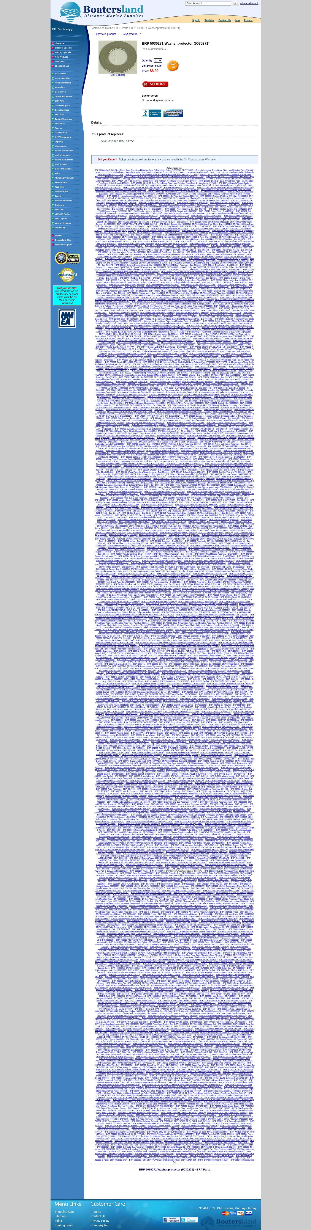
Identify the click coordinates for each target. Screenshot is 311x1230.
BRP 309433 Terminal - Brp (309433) (192, 312)
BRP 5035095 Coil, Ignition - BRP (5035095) (217, 918)
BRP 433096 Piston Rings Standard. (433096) (167, 550)
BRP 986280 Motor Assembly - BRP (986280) (154, 1153)
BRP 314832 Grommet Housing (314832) (191, 690)
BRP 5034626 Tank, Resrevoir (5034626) (113, 407)
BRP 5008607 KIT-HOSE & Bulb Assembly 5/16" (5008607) (226, 189)
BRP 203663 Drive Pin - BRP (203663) (164, 664)
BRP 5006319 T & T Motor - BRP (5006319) (193, 1026)
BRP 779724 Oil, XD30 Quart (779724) (219, 371)
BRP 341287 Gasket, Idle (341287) (128, 772)
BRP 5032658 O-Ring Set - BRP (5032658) (186, 888)
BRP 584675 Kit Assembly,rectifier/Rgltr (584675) (148, 1030)
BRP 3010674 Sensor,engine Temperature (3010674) (150, 666)
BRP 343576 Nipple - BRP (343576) (230, 772)
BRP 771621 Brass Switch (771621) (163, 1125)
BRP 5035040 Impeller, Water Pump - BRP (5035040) (134, 918)
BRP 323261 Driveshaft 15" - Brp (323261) (171, 317)
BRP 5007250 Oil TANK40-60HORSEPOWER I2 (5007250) (145, 489)
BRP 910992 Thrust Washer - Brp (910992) (169, 608)
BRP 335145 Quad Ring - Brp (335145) (215, 532)
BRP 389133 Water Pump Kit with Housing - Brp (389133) (153, 433)
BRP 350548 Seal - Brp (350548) (109, 539)
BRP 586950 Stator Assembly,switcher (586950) (117, 588)
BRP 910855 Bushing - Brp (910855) (172, 373)
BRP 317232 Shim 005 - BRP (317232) (216, 694)
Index (58, 1220)
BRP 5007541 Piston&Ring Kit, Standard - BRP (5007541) (226, 847)
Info (237, 20)
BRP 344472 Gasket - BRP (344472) (230, 774)
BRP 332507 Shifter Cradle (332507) (232, 977)
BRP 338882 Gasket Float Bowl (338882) (166, 763)
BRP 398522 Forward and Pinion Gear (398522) (208, 547)
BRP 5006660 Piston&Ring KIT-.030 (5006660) (138, 823)
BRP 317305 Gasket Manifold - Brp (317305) (148, 517)
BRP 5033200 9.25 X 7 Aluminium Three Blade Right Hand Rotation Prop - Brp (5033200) (150, 575)
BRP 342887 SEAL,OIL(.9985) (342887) (135, 243)
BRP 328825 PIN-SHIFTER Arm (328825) (169, 742)
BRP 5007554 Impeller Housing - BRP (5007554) (168, 849)
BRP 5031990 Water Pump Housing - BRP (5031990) (131, 884)
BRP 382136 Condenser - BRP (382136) (175, 782)
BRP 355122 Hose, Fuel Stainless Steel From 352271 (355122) (218, 1005)
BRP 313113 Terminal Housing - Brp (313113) (124, 511)
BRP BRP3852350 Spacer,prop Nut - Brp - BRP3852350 (186, 612)
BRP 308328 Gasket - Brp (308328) (121, 202)
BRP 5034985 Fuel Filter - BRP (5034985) (202, 916)
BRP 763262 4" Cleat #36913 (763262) (185, 1043)
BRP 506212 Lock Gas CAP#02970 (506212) (126, 938)
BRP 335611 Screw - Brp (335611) (202, 515)
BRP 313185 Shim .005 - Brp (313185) (163, 511)
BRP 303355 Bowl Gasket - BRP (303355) (206, 670)
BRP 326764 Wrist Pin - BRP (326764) (212, 731)
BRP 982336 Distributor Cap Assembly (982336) (132, 1147)
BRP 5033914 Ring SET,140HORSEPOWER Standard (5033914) (174, 578)
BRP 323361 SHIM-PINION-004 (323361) (143, 718)
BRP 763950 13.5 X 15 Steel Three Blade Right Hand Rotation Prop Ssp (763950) (171, 640)
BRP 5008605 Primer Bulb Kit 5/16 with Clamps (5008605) (173, 189)
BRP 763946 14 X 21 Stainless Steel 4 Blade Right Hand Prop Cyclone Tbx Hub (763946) (180, 647)
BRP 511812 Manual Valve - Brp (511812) (145, 293)
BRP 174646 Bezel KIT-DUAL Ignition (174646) (186, 660)
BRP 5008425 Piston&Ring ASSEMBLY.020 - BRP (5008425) (156, 858)
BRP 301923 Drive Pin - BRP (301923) (111, 668)
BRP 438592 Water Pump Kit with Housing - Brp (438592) (220, 254)
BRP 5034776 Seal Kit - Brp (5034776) (137, 580)
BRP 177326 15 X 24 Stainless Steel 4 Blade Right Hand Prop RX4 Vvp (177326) (184, 619)
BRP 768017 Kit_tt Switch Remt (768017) (230, 1121)
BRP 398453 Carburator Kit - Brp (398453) (191, 250)
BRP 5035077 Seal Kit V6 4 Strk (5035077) (177, 918)
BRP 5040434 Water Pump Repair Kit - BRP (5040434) (156, 929)
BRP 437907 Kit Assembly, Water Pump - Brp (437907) (121, 252)
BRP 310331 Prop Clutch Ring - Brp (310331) (137, 205)
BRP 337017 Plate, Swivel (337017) (221, 420)
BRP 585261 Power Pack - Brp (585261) (200, 263)
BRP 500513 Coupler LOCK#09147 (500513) (126, 817)
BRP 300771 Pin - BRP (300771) (110, 666)
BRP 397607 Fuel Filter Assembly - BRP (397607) (225, 1022)
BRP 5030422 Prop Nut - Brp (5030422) (230, 386)
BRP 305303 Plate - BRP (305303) (192, 964)
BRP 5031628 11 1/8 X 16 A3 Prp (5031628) (232, 1056)
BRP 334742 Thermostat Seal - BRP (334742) (189, 994)
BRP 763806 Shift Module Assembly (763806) (196, 1082)
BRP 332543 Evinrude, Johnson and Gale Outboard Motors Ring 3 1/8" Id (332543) (161, 287)
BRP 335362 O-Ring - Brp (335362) (201, 237)
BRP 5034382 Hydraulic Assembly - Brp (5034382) (229, 405)
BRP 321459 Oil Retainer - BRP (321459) (227, 705)
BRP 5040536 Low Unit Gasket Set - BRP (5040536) (142, 931)
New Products (61, 57)
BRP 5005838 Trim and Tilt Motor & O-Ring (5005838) (149, 821)
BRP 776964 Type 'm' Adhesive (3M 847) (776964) (219, 349)
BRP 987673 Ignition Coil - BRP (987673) (194, 1153)
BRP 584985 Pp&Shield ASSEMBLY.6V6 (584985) (131, 1033)
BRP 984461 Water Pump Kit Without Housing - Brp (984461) (142, 472)
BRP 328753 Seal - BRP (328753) (225, 739)
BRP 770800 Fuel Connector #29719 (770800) (125, 1125)
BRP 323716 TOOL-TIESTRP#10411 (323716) (137, 224)
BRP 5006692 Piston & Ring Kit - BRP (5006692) (135, 832)
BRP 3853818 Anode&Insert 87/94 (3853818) (220, 1011)
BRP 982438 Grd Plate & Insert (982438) (218, 1147)
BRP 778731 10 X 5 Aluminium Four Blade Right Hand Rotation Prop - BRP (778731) (188, 1138)
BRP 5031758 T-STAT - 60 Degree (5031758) (140, 401)
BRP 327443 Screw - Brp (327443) (204, 522)
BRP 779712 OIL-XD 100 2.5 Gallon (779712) (233, 368)
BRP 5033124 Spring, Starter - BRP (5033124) (151, 892)
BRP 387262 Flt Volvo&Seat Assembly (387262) (207, 789)
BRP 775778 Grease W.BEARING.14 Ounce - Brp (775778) (162, 347)
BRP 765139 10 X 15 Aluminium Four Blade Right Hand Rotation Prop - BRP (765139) (180, 1108)
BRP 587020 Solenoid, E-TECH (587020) (131, 1041)
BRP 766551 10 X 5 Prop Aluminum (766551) (227, 1119)
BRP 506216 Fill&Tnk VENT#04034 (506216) (135, 940)
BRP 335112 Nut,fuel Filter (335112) (196, 289)
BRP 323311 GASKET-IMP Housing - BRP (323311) (176, 716)
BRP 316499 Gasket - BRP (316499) (141, 694)
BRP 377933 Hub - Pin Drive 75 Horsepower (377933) (128, 427)
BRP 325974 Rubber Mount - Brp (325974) (208, 228)
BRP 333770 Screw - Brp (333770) (214, 287)
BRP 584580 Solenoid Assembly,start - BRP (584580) (218, 1028)
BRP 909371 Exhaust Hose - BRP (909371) (183, 1143)
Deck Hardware (62, 110)
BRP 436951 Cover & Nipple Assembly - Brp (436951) (221, 457)
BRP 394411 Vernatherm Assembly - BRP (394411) (205, 1018)
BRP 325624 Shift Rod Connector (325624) (170, 228)
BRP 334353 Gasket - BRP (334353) (113, 994)
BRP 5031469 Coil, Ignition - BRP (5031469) (231, 1054)
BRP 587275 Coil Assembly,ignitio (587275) (199, 295)
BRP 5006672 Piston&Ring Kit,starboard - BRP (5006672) (210, 826)
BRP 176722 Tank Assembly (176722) (195, 506)
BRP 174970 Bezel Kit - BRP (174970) (144, 662)
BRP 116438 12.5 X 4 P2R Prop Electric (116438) (188, 651)
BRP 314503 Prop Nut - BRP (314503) (157, 688)
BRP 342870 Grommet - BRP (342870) (162, 772)
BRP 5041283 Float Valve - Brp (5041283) (202, 582)
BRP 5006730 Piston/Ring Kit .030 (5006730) (151, 836)
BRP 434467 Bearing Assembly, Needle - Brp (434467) (174, 453)
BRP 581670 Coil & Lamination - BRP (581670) (162, 983)
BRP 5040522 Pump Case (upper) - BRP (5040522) (204, 929)
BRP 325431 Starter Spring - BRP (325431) (221, 726)
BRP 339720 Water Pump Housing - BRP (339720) (198, 765)
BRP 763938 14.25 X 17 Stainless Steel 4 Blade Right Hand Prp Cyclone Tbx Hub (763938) (198, 461)
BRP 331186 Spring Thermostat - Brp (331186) (232, 230)
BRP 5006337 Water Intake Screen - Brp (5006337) (118, 560)
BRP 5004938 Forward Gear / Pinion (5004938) (227, 813)
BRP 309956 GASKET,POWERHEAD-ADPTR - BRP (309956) (133, 672)
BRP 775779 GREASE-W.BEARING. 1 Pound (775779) (214, 347)
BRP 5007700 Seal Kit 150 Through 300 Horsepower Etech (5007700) (196, 851)
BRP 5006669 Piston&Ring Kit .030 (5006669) (162, 560)
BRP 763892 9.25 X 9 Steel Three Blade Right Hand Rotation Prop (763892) (215, 588)
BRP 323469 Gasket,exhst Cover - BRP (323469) (218, 718)
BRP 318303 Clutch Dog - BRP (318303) (227, 968)
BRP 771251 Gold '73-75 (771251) (176, 338)
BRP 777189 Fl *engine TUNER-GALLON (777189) (128, 358)
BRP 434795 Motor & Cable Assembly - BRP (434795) (152, 800)
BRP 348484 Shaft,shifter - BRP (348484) (221, 998)
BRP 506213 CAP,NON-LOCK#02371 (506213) (168, 938)
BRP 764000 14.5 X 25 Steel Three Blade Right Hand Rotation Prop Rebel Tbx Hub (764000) (139, 632)
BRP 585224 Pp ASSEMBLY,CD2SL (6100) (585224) (157, 1035)
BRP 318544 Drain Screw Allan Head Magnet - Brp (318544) (213, 220)
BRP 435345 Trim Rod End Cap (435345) (196, 800)
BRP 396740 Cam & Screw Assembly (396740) (181, 444)
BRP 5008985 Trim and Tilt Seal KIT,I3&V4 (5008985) (223, 196)
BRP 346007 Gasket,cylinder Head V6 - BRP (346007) (156, 778)
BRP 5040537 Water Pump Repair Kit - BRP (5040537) (191, 931)
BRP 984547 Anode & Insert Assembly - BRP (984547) (181, 1151)
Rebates (59, 235)
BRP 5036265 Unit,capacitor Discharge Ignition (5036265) (147, 925)
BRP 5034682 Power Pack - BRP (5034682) (234, 914)
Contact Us (224, 20)
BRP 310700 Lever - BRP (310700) (176, 675)
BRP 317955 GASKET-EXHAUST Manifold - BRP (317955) (182, 968)
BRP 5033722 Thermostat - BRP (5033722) (188, 905)
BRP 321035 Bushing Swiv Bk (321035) (216, 315)
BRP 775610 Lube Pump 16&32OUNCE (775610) (137, 343)
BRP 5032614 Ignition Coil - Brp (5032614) (136, 573)
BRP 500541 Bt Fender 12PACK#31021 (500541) (178, 819)
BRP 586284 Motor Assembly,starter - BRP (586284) (182, 1037)
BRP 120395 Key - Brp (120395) (218, 409)
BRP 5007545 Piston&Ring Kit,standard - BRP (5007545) (119, 849)
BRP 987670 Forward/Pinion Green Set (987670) (175, 377)
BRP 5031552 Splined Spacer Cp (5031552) (115, 1056)
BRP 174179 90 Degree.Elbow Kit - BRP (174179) (135, 657)
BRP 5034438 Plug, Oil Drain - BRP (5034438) (116, 914)
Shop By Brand (62, 66)
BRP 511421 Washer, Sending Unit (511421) (125, 584)
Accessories (61, 74)
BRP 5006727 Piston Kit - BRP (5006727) (217, 834)
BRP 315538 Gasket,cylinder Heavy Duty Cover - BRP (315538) (152, 692)
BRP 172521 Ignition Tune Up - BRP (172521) (170, 946)
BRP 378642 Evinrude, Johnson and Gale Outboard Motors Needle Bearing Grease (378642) (194, 427)
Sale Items (60, 61)
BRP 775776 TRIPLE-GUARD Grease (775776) (231, 345)
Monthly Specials (63, 52)
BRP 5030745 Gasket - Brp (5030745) (133, 392)
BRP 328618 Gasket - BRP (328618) (183, 737)
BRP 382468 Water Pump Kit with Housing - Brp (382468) (131, 431)
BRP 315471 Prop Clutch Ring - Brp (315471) (182, 218)
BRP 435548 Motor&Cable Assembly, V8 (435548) (128, 802)
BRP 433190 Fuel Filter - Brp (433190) (162, 450)
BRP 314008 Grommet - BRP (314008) (153, 685)
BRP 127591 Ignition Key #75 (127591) (207, 944)
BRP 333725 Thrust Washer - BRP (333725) (154, 989)
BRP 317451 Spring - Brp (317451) (185, 517)
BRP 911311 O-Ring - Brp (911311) (205, 608)
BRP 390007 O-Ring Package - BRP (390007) (174, 791)
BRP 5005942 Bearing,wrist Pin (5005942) (143, 558)
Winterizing (60, 228)
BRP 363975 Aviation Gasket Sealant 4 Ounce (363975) (192, 425)
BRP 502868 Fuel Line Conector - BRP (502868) (157, 867)
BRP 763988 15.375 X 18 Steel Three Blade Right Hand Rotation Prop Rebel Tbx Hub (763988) (175, 1094)
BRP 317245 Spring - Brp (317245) (112, 517)
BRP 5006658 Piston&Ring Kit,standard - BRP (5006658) (199, 821)
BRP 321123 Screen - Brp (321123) (156, 280)
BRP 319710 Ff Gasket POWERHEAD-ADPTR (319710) (153, 698)
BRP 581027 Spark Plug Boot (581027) (217, 293)
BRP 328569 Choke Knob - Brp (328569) (228, 280)
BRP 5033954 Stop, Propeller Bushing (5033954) (231, 908)
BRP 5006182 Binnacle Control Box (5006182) (183, 558)
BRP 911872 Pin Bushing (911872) (226, 375)
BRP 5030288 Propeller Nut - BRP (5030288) (175, 873)
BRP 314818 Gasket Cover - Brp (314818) (215, 513)
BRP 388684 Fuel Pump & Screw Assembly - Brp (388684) (221, 431)
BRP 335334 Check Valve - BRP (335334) (180, 996)
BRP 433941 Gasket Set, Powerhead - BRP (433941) (150, 798)
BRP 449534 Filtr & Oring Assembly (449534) (137, 556)
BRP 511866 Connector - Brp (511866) (163, 584)
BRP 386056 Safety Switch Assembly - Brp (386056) (139, 213)
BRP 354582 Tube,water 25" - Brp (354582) (204, 541)
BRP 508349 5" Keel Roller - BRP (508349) (142, 942)
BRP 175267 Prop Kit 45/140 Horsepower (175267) (152, 949)
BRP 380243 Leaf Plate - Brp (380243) (167, 543)
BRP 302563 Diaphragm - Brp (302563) (229, 185)
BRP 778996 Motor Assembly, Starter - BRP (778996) (134, 1078)
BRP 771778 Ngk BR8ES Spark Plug (163, 1160)
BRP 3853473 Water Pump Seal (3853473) (146, 384)
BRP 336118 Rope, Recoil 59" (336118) (141, 757)
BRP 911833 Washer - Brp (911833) (193, 375)
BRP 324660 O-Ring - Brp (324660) (162, 226)
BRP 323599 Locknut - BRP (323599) (141, 720)
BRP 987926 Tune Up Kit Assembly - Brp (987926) (141, 379)
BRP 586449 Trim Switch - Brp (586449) (220, 265)
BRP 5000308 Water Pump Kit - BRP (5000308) (210, 811)
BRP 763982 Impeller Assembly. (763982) (222, 1091)
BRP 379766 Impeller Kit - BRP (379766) (185, 780)
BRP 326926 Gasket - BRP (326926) (161, 733)
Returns (95, 1211)
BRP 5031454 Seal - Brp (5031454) (195, 569)
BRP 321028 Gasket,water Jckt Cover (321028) (220, 703)
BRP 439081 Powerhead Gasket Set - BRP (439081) (175, 808)
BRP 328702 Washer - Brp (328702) (120, 524)
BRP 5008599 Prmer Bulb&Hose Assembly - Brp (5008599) (120, 189)
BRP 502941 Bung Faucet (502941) (175, 556)
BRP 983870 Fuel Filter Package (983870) (216, 1149)
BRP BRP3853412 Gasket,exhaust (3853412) (146, 1158)
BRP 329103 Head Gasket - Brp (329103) (156, 524)
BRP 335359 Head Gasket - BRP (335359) (218, 996)
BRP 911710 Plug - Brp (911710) (237, 608)
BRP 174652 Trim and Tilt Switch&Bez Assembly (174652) (200, 504)
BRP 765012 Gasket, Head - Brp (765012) (185, 463)
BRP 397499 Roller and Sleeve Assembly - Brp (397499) (227, 444)
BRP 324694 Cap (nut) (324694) (227, 226)
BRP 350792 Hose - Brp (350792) (159, 246)
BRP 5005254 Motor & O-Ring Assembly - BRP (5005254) (208, 817)
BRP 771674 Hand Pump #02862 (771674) (199, 1125)
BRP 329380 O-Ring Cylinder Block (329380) (180, 282)
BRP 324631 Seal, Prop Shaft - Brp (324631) (211, 224)
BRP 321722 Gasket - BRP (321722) (164, 709)
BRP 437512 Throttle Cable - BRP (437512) (229, 804)
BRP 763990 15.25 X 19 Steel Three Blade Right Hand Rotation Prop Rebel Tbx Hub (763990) (207, 627)
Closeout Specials (63, 48)
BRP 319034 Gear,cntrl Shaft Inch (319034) (173, 276)
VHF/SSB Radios (63, 214)
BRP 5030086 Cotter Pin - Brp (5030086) (116, 567)
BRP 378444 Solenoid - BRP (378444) (151, 1009)
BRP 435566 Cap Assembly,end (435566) (149, 455)
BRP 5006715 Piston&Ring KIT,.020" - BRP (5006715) (145, 1054)
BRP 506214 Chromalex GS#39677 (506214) (210, 938)
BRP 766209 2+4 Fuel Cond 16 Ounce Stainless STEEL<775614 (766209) (219, 332)
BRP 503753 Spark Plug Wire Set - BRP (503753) (156, 1065)
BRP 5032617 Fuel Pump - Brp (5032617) (185, 403)
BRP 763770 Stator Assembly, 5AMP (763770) (127, 1074)
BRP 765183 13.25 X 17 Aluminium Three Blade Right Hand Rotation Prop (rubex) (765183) (171, 302)
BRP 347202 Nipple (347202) (163, 636)
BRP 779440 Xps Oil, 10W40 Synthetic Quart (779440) (138, 1140)
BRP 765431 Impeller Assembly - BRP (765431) (138, 1112)
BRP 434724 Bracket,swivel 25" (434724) (131, 552)
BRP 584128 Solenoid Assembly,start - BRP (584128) (225, 987)
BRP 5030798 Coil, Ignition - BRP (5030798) (233, 875)
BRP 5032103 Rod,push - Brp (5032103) (222, 571)
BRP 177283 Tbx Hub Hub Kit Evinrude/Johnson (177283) (188, 179)
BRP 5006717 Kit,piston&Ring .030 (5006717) (190, 1054)
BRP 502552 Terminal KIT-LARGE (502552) (184, 864)
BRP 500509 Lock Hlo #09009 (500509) (148, 815)
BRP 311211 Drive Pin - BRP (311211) (157, 677)
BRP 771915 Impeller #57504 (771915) (187, 1127)
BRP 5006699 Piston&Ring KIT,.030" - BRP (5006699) (174, 1048)
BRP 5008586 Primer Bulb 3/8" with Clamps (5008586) (187, 498)
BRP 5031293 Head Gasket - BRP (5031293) (128, 882)
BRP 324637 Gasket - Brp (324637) (129, 226)
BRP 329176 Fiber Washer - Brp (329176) (234, 524)
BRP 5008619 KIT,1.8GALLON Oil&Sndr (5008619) (153, 563)
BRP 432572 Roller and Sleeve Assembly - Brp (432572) (132, 448)
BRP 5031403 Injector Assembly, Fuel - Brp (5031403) (154, 569)
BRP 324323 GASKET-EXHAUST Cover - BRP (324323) (149, 724)
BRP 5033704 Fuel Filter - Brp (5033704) (147, 405)
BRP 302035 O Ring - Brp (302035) (184, 509)
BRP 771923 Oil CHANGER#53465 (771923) (225, 1127)
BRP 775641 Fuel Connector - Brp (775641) (189, 345)
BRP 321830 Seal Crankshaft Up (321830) (181, 711)
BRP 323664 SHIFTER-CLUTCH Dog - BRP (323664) (229, 720)
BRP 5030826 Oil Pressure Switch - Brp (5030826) (174, 392)
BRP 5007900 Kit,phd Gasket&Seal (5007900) (189, 854)
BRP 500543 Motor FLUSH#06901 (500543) (221, 819)
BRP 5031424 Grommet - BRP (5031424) (202, 882)
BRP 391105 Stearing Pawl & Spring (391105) (165, 435)
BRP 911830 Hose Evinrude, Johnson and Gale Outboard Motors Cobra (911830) (140, 375)
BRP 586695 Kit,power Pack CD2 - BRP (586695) (147, 1039)
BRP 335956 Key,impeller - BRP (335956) (142, 998)
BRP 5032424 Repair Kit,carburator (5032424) (145, 403)
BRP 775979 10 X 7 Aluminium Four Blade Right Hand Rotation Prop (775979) (170, 599)
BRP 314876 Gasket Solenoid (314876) (228, 690)
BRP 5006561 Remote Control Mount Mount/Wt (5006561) (207, 487)
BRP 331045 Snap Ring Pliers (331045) (209, 526)
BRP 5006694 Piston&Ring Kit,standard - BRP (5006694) (188, 1046)
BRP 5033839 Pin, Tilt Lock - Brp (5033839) (125, 578)
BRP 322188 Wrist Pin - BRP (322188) (121, 713)
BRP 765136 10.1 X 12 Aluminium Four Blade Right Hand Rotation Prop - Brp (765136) (209, 593)
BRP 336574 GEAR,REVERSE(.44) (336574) (139, 759)
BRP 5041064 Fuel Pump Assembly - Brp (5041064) (159, 582)
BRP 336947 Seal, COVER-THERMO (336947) (183, 420)
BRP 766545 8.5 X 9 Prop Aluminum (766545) (126, 1117)
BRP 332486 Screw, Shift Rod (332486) (198, 284)
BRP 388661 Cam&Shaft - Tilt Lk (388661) (176, 431)
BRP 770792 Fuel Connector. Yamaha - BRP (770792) (195, 1123)
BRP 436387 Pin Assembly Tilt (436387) (179, 457)
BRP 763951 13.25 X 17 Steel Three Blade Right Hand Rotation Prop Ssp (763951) (212, 614)
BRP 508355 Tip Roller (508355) (177, 942)
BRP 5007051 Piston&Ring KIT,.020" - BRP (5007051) (145, 845)
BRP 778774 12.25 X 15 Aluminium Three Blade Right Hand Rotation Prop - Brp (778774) (171, 364)
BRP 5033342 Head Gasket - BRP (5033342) (148, 901)
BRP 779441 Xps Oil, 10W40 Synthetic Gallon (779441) (212, 603)
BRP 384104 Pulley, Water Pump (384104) (124, 787)
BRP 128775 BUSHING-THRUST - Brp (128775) (200, 502)
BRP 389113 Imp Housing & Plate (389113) (209, 545)
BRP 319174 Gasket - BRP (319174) (168, 972)
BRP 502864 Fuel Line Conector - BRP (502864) (226, 864)
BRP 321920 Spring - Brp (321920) (135, 317)
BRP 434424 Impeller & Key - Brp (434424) (129, 453)
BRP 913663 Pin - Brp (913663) (185, 470)
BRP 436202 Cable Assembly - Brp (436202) (140, 457)
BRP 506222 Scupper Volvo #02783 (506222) (219, 940)
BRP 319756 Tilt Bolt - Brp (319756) (135, 278)
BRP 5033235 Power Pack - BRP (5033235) (146, 897)
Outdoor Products (63, 169)
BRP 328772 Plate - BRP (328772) (134, 742)
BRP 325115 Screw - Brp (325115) (224, 519)
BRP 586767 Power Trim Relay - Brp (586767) (227, 267)
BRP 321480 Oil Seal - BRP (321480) (143, 707)
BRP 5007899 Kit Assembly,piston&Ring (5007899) (145, 854)
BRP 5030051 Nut (137, 1160)
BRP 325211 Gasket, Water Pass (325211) (142, 726)
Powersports (61, 182)
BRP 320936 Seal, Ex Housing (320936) (222, 701)
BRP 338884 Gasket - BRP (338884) (202, 763)
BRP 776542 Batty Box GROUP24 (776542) (166, 1132)
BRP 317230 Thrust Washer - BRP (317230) (178, 694)
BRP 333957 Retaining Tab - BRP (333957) (124, 992)
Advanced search (249, 3)
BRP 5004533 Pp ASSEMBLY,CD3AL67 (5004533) (129, 478)
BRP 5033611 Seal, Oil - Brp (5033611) (208, 575)
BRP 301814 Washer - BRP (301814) (191, 666)
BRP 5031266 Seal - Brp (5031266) (131, 394)
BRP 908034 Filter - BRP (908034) (148, 1143)
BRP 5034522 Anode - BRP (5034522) (154, 914)
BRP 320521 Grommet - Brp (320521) (201, 278)
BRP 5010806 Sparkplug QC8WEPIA (194, 636)
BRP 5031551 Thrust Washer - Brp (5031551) (170, 399)
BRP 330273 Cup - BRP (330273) (153, 744)
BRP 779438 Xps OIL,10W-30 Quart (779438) (124, 603)
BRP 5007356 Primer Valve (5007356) (125, 491)
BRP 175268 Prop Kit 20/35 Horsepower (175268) (198, 949)
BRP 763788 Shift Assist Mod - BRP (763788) (210, 1074)
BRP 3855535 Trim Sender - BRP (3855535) (153, 1013)
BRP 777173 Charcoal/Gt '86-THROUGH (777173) (196, 351)
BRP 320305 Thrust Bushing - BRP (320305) (141, 701)
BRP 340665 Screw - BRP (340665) (236, 767)
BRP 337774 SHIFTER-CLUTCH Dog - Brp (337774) (225, 534)
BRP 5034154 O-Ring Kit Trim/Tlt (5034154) (187, 405)
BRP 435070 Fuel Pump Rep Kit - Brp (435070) (220, 453)
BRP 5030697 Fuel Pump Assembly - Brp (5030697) (170, 390)
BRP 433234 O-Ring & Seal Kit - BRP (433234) (125, 795)
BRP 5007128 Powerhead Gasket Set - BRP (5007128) (194, 845)
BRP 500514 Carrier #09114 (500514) (164, 817)
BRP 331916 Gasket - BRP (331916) (148, 752)
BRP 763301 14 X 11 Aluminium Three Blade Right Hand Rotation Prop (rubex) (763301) (179, 297)
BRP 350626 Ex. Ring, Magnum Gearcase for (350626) (119, 246)
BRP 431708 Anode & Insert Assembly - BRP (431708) (187, 793)
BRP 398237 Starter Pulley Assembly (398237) (141, 793)
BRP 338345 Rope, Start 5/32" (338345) (215, 761)
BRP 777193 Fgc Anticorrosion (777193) (158, 601)
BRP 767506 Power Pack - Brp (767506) (161, 597)
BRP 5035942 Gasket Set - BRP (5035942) (136, 923)
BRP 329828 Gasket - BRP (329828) (198, 974)
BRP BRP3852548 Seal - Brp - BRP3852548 (231, 612)
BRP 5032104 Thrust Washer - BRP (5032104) (217, 884)
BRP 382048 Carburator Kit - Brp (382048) (209, 429)
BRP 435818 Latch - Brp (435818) (226, 455)
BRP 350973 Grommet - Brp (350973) (192, 246)
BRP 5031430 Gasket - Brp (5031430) (164, 396)
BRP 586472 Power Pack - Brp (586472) (147, 267)
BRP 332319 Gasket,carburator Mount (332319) (186, 233)
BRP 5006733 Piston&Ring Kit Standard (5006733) (129, 839)
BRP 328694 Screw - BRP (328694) (125, 739)
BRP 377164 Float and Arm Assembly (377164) (128, 543)
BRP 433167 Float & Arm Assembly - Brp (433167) (211, 550)
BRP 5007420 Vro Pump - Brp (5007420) (205, 491)
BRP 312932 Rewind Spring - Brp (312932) (161, 207)
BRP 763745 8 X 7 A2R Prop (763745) (208, 323)
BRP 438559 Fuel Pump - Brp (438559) (124, 254)
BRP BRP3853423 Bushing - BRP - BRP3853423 (189, 1158)
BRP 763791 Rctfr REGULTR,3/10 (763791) (143, 1080)
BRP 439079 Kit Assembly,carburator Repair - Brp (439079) (174, 291)
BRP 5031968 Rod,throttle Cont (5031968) (184, 571)
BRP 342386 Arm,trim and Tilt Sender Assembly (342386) (148, 537)
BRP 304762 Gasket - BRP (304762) (183, 961)
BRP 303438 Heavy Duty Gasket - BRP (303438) (161, 959)
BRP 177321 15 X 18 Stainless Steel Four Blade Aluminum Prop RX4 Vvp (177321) (195, 955)
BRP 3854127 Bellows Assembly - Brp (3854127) (187, 474)
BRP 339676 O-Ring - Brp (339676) (230, 239)
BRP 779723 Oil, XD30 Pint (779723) (185, 371)
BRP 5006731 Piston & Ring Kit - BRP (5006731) (194, 836)
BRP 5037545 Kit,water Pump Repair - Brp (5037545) (129, 409)
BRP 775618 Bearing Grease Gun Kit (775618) (125, 1132)
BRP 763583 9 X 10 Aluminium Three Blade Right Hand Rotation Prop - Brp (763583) (193, 274)
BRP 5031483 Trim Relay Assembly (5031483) (128, 399)
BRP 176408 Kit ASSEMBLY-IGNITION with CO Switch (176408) (178, 418)
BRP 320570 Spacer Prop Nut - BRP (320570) (183, 701)
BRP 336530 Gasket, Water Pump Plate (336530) (215, 757)
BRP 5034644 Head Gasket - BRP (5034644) (193, 914)
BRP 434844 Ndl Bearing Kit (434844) (167, 552)
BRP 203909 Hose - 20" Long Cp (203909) (201, 664)
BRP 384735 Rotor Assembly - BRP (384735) (115, 789)
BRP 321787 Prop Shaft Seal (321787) (234, 709)
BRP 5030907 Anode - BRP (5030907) (200, 877)
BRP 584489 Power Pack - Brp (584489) (186, 261)
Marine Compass (63, 155)
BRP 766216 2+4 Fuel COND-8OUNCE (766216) (120, 334)
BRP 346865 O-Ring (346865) (135, 636)
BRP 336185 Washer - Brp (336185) (224, 418)
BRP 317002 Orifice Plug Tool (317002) (236, 515)
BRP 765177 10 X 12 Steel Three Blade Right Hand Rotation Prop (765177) (166, 327)
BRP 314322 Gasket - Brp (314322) (137, 513)
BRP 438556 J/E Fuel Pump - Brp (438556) (205, 252)
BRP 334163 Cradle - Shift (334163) (205, 992)
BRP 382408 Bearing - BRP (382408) (204, 785)
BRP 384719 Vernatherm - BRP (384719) (233, 787)
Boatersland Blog (63, 240)
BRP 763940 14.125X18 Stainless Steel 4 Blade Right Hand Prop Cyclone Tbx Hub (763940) (213, 591)
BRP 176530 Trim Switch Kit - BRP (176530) (201, 953)
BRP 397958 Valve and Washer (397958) (153, 446)
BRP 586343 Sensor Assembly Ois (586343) (226, 1037)
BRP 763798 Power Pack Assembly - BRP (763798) (224, 1080)
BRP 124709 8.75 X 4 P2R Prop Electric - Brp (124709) (131, 412)
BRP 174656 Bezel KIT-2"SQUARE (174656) (228, 660)
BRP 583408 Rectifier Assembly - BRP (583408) (127, 985)
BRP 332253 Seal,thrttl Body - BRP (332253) (141, 754)
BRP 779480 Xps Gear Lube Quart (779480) (190, 638)
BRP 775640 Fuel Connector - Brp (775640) (149, 345)
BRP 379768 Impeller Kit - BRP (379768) (222, 780)
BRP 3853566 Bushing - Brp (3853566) (184, 384)
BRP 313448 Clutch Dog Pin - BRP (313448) (186, 683)
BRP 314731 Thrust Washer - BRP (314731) (227, 688)
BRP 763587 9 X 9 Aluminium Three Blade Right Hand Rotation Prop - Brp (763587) (165, 321)
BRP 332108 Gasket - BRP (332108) (216, 752)
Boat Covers (61, 92)
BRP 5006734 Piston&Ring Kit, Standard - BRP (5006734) (178, 839)
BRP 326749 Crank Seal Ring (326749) (169, 522)
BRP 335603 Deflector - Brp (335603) (123, 239)
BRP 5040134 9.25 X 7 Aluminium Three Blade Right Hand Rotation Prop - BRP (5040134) (135, 1069)
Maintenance (61, 146)
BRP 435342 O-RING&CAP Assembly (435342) (206, 552)
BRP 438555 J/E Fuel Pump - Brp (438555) (165, 252)
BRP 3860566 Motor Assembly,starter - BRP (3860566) (161, 789)
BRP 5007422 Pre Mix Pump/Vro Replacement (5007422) (209, 560)
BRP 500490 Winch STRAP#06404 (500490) (185, 813)
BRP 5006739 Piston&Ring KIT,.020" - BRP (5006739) (215, 841)
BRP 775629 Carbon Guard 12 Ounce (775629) (217, 343)
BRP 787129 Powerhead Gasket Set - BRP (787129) (225, 1140)
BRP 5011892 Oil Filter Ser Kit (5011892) (230, 636)
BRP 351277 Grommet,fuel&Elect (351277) (197, 1002)
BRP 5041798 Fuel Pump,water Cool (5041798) (195, 936)
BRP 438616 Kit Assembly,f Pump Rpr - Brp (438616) (156, 256)
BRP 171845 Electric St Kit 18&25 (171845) (129, 946)
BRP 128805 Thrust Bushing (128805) (228, 634)
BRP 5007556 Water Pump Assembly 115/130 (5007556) (164, 494)
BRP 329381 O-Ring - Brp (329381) (217, 282)
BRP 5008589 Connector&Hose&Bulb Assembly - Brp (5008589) (225, 187)
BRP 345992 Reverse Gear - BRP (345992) (189, 776)
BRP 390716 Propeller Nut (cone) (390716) (124, 435)
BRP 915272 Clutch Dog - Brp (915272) (218, 470)
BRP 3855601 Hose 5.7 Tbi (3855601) (123, 545)
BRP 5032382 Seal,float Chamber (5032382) (219, 401)
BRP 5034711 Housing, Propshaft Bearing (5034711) (195, 407)
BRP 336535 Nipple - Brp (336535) (146, 420)
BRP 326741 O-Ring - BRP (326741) (177, 731)
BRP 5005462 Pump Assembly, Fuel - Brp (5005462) (130, 483)
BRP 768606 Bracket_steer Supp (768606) (151, 1123)
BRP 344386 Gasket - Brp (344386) (235, 243)
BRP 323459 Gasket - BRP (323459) (179, 718)
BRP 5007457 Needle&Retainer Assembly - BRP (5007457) (172, 847)
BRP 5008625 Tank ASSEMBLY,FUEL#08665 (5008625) (202, 563)
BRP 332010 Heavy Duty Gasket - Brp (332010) (131, 528)
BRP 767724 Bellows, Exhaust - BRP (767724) (152, 1121)
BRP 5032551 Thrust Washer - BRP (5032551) (145, 888)
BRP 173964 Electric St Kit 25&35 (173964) (127, 655)
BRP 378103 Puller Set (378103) (231, 1007)
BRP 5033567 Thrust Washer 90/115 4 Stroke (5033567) (214, 903)
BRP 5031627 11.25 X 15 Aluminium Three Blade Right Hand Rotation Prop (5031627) (173, 1056)
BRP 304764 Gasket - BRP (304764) (217, 961)
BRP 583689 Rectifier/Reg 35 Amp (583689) (169, 985)
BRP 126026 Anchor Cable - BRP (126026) (124, 944)
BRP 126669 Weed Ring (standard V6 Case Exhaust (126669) (184, 412)
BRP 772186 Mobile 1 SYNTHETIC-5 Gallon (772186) (156, 1130)
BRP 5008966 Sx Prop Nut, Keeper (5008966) (178, 196)
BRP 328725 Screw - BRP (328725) (158, 739)
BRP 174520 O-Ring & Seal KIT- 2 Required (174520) (140, 660)
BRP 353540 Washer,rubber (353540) (213, 248)
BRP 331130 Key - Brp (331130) (196, 230)
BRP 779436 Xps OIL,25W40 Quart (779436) (197, 601)
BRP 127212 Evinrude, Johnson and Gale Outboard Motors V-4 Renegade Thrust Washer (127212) (175, 501)
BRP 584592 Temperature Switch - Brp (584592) (227, 261)
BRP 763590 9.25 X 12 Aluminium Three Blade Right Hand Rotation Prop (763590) (154, 323)
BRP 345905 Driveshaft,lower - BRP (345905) (149, 776)
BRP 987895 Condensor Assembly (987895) (168, 1156)
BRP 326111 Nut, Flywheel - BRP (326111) (143, 729)
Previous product (104, 34)
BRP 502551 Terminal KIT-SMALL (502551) (144, 864)
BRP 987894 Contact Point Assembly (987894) (127, 1156)
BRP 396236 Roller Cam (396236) (215, 440)
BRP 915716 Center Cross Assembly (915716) (169, 1145)
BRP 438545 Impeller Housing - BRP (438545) (158, 806)
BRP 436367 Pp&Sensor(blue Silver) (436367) (131, 554)
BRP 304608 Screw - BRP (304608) (149, 961)
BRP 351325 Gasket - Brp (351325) (132, 248)
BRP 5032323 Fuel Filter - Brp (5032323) (179, 401)
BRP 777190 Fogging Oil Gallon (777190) (171, 358)
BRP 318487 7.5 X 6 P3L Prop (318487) (177, 970)
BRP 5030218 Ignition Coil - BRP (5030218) (219, 869)
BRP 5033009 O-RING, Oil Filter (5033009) (141, 890)
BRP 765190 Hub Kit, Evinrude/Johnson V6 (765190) (183, 595)
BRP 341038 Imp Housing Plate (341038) (145, 770)
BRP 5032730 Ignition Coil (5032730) (223, 888)
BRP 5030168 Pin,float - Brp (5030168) (192, 567)
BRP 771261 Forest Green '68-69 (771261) (115, 599)
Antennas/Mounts (63, 83)
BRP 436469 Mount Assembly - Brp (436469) (173, 554)
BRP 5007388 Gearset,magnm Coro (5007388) (164, 491)
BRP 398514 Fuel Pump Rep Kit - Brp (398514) (231, 250)
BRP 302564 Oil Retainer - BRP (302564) (223, 668)
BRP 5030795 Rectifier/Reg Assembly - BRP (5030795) (187, 875)
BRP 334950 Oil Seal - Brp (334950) (142, 532)
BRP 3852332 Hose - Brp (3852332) (201, 543)
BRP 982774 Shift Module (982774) (131, 1149)
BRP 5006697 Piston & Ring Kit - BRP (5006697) (128, 1048)
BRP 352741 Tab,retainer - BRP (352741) (138, 1005)
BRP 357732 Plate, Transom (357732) (158, 1007)
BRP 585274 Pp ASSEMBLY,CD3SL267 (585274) (203, 1035)
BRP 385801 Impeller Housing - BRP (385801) (194, 1013)
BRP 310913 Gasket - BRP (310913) (209, 675)
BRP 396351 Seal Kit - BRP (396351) (221, 1020)
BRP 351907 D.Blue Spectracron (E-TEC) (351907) (172, 248)
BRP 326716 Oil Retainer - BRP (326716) (142, 731)
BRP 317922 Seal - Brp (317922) (134, 220)
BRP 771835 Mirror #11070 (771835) (113, 1127)
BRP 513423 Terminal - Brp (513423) (182, 293)
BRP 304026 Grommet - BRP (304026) (235, 959)
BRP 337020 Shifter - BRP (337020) (176, 759)
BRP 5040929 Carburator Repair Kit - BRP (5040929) (177, 933)
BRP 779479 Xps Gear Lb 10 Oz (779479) (151, 638)
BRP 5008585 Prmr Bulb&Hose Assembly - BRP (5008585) (182, 860)
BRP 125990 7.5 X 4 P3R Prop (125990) (190, 172)
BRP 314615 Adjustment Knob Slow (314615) (175, 513)
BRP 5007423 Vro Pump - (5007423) (122, 494)
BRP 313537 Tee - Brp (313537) (238, 215)
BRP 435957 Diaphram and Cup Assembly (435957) (174, 802)
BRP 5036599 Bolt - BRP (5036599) (163, 1061)
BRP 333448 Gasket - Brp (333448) (193, 530)
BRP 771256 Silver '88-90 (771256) (236, 597)
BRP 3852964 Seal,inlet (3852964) (165, 381)
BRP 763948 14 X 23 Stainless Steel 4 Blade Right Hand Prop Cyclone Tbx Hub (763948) (183, 1087)
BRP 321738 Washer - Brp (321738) (230, 207)
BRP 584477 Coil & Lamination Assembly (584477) (145, 261)
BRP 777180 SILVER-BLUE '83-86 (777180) (125, 1134)
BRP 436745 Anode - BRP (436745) (147, 804)
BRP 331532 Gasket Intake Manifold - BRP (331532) (160, 750)
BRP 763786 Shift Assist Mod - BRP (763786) (168, 1074)
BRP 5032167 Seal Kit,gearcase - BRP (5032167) (182, 886)
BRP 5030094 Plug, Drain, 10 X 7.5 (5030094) (191, 386)
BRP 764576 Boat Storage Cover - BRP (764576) (231, 1106)
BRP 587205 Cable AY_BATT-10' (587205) (227, 1041)
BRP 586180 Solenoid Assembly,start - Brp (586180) (138, 265)
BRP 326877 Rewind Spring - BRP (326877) (124, 733)
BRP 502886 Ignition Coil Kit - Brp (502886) (144, 209)
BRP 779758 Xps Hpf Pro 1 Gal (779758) (229, 638)
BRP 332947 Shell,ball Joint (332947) (127, 530)
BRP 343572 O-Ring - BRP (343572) (197, 772)
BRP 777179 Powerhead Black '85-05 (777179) (226, 599)
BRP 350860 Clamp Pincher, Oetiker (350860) (177, 1000)
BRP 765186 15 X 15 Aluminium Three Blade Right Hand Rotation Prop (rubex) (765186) (173, 304)
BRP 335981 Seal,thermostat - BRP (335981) (181, 998)
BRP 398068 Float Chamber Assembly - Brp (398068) (196, 446)
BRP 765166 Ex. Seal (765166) (118, 327)
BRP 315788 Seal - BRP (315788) (197, 692)
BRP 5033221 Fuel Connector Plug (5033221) (214, 895)
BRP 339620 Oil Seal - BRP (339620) (158, 765)
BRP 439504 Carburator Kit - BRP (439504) (168, 811)
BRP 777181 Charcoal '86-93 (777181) (134, 356)
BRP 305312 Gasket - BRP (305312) (225, 964)
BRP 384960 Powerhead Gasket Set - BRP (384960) (192, 1009)
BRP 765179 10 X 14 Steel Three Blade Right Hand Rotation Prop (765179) (145, 330)
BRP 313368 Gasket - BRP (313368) (207, 681)
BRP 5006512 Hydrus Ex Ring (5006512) (162, 487)
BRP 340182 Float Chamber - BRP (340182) (124, 767)
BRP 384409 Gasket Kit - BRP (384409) (196, 787)
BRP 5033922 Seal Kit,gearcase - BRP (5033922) (186, 908)
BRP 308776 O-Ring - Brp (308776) (192, 202)
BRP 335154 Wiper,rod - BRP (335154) (143, 996)
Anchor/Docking (62, 78)
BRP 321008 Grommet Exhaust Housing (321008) (141, 703)
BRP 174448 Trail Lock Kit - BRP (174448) (217, 657)
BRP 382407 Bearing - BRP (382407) (169, 785)
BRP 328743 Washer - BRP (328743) (192, 739)
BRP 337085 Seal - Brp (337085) (153, 534)
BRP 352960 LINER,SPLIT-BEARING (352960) (220, 539)
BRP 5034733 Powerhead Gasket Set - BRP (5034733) (119, 916)
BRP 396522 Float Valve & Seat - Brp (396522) (177, 442)
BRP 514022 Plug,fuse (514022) (177, 586)
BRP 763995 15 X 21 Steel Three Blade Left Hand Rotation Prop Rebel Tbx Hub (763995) (152, 1099)
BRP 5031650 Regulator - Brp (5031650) (146, 571)
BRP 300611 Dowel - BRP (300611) (237, 664)
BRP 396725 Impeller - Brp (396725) (143, 444)
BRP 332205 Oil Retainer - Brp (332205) (145, 233)
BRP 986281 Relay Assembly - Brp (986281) (144, 474)
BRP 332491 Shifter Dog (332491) (232, 284)
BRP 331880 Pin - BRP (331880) (237, 750)
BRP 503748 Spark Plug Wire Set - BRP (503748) (133, 1063)
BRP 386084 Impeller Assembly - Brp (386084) (184, 213)
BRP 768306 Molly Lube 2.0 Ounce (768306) (182, 336)
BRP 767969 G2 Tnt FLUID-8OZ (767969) (192, 1121)
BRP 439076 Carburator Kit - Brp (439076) (232, 289)
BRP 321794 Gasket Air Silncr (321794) (143, 711)
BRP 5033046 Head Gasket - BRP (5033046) (181, 890)
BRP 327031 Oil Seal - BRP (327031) (195, 733)
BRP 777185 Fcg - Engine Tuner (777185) (201, 356)
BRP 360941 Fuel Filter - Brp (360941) (148, 425)
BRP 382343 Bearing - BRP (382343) (135, 785)
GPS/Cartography (63, 137)
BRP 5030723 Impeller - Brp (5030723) (212, 390)
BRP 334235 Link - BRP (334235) (237, 992)
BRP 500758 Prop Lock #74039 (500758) (209, 849)
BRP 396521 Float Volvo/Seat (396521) (138, 442)
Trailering (59, 205)
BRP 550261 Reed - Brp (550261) (207, 586)
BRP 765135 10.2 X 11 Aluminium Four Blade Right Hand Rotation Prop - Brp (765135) (159, 468)
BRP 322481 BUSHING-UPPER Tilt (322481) (212, 713)
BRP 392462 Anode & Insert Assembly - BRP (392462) (222, 1015)
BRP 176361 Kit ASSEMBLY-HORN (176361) (215, 951)
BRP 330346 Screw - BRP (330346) (223, 744)
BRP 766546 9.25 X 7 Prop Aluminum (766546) (168, 1117)
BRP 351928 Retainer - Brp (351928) (182, 539)
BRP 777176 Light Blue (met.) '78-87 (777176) (167, 353)
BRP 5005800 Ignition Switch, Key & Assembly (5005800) (180, 483)
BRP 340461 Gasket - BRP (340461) (162, 767)
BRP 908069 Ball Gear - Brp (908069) (132, 608)
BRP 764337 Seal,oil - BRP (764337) (192, 1106)
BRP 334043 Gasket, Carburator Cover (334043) (166, 992)
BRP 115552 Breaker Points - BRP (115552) (229, 649)
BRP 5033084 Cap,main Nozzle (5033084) (221, 890)
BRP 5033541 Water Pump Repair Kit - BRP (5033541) (164, 903)
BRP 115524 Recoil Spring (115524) (192, 649)
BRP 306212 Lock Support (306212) (183, 310)
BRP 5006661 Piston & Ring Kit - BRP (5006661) (182, 823)
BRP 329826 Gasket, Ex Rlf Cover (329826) (161, 974)
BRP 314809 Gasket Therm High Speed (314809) (150, 690)
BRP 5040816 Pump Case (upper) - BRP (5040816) (129, 933)
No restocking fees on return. (158, 100)
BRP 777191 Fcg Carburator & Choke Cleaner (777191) (215, 358)
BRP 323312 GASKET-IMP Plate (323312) (219, 716)
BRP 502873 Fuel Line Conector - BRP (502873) (133, 869)
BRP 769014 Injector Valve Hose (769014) (222, 336)
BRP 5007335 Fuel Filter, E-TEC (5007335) (126, 847)
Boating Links (64, 1225)
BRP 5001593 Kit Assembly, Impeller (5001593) (145, 476)
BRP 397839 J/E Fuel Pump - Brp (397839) (115, 446)
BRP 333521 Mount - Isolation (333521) (228, 530)
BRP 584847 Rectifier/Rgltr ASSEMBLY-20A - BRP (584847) (197, 1030)
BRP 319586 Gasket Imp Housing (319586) (166, 696)
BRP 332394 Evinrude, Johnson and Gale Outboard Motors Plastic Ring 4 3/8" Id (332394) (170, 235)
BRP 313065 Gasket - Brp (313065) (197, 207)
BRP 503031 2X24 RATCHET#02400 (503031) (217, 873)
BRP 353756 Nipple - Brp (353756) (133, 541)
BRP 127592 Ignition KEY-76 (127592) (229, 412)
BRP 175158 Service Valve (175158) (181, 211)
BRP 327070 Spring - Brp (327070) (119, 230)
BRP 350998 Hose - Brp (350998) (225, 246)
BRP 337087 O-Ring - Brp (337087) (184, 534)
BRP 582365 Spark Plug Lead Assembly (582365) (165, 258)
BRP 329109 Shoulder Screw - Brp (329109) (195, 524)
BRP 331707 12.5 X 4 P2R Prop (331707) (203, 750)
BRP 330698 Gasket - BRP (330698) (206, 746)
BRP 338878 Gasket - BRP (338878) (131, 763)
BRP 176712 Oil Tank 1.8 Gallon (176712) (159, 506)
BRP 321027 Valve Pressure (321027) (181, 703)
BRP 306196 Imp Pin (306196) (153, 310)
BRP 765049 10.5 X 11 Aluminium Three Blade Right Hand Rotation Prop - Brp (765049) (162, 465)
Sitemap (60, 1216)
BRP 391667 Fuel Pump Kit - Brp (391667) (205, 435)
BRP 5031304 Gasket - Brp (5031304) (165, 394)
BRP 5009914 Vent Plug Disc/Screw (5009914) (193, 198)
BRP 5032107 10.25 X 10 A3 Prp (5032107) (140, 886)
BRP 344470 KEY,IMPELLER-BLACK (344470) (192, 774)
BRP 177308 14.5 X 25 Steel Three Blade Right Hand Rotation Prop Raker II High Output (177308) (137, 170)
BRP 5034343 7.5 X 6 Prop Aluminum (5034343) (197, 912)
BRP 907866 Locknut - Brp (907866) (220, 606)
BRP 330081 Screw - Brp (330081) (175, 526)
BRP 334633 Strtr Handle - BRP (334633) (149, 994)
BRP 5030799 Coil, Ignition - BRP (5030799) (118, 877)
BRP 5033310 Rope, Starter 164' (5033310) (186, 897)
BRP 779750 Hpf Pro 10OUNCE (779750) (182, 1140)
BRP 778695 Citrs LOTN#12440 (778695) (123, 362)
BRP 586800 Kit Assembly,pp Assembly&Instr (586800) (154, 295)
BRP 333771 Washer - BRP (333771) (192, 989)
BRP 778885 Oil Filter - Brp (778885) (211, 366)
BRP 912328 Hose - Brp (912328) (213, 468)
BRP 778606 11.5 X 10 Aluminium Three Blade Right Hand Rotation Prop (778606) (217, 170)
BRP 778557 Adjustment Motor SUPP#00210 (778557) (170, 1134)
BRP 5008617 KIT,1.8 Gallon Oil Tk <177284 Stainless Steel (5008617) (195, 192)
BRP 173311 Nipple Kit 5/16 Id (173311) (214, 653)
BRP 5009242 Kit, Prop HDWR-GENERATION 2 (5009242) (181, 862)
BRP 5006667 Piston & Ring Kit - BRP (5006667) (121, 826)
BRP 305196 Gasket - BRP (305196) (125, 964)
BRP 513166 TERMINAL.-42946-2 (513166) (201, 584)
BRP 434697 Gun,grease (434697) (112, 800)
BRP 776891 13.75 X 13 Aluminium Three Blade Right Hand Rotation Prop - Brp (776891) (156, 349)
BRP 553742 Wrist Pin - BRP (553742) (123, 983)
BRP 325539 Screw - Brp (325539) (134, 228)
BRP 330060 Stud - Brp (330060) (143, 526)
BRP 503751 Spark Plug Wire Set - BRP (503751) (223, 1063)
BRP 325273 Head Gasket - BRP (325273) (181, 726)
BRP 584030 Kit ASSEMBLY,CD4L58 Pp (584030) (130, 987)
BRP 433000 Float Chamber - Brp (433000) (125, 450)
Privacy (248, 20)
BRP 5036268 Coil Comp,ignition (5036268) (233, 925)
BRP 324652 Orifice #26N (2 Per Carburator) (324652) (140, 519)
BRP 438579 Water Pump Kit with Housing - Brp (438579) (169, 254)
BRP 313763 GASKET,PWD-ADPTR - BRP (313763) (230, 683)
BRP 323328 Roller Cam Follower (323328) (209, 222)
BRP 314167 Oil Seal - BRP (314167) (222, 685)
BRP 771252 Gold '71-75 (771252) (208, 338)
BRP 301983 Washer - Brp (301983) (194, 185)
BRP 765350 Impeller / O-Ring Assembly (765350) (160, 308)
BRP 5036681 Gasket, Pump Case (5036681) (201, 1061)
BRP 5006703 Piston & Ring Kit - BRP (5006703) (167, 1050)
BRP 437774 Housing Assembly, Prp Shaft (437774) (134, 461)
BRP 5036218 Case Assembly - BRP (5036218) (219, 923)
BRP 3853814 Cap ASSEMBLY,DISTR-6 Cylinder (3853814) (173, 1011)
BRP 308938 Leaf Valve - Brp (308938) (157, 312)
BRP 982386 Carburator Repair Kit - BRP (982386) (177, 1147)
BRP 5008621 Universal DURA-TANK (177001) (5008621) (181, 194)
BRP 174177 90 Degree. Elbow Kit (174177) (206, 655)
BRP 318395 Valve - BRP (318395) (143, 970)
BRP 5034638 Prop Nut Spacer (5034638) (151, 407)
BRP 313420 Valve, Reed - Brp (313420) (230, 511)
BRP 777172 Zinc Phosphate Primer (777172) (152, 351)
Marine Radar (61, 164)
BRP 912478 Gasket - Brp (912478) (120, 470)
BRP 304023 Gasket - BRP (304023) (200, 959)
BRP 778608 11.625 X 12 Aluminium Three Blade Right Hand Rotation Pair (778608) (154, 1136)
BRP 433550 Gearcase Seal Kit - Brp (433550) (201, 450)
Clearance (59, 43)
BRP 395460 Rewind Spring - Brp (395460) (179, 440)
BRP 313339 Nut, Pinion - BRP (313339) (139, 681)
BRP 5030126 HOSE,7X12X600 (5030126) (155, 567)
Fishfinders (60, 123)
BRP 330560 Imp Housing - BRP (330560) (136, 746)
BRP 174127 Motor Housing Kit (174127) (145, 211)
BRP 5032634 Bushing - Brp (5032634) (174, 573)
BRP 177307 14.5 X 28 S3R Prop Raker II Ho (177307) (205, 632)
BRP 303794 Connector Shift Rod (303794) (142, 187)
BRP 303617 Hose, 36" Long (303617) (200, 308)
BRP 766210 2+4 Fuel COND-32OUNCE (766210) (183, 1112)
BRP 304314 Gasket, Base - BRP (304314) (113, 961)
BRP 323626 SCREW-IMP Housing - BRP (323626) (182, 720)
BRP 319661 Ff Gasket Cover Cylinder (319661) (208, 696)
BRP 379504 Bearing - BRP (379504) (112, 780)
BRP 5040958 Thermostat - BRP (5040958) (220, 933)
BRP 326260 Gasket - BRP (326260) (180, 729)
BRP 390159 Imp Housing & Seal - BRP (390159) (218, 791)
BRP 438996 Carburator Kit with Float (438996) (201, 256)
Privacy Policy (99, 1220)
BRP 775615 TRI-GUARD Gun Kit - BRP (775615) (203, 1130)
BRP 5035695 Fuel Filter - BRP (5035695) (145, 920)
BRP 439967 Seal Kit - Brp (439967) (218, 291)
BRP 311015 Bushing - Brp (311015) (225, 312)
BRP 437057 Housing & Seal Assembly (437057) (186, 804)
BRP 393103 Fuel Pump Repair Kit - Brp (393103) (133, 437)
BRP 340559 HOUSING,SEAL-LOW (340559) (199, 767)
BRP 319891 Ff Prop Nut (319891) (195, 698)
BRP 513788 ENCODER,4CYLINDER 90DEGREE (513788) (135, 586)
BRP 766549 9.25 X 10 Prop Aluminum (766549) (141, 1119)
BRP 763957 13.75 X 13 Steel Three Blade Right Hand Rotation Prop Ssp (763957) (166, 1091)
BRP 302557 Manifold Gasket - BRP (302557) (183, 668)
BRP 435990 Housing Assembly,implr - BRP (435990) (223, 802)
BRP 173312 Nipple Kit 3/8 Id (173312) (157, 500)
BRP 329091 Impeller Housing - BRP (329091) (206, 972)
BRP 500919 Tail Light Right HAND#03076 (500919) (131, 862)
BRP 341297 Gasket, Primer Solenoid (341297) (152, 241)
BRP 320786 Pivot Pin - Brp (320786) (122, 280)
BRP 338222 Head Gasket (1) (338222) (179, 761)
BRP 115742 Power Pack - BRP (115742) (146, 651)
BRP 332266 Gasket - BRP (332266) (216, 754)
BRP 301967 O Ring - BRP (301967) (146, 668)
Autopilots (60, 87)
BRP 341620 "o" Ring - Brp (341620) (225, 241)
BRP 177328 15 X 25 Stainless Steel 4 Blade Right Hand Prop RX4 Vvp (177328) (198, 616)
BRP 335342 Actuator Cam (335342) (168, 237)
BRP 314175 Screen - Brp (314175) (111, 218)
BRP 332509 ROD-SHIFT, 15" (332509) (210, 528)
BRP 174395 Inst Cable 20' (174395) (157, 504)
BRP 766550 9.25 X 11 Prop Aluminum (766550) (185, 1119)
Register (209, 20)
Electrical (59, 114)
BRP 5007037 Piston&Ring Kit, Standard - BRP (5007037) (152, 843)
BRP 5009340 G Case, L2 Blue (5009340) (145, 565)
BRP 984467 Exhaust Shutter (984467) (188, 472)
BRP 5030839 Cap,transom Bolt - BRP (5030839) (160, 877)
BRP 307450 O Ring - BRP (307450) (223, 966)
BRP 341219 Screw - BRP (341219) (181, 770)
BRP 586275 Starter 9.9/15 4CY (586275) (140, 1037)
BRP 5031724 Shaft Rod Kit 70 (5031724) (153, 1058)
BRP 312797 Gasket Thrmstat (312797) (123, 207)
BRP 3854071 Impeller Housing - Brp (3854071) (147, 386)
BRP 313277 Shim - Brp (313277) (196, 511)
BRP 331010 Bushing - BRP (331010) (129, 748)
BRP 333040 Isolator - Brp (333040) (169, 515)
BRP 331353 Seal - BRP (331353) (120, 750)
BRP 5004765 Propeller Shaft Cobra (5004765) (144, 813)
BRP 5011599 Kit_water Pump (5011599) (227, 862)
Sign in (196, 20)
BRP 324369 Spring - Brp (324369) (175, 224)
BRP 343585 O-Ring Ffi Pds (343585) (171, 243)
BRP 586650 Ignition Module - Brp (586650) (186, 267)
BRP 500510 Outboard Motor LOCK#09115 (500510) (191, 815)
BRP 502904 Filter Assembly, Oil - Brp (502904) (185, 209)
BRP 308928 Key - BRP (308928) (140, 968)
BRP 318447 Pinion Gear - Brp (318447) (167, 220)
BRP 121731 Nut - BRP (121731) (226, 651)
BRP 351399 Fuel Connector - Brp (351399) (145, 539)
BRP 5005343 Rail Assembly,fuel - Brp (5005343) (214, 556)
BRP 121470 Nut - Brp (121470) (190, 500)
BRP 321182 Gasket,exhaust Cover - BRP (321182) (184, 705)
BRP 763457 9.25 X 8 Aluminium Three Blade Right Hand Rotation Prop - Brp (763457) (175, 299)
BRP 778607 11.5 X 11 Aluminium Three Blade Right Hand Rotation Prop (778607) (153, 360)
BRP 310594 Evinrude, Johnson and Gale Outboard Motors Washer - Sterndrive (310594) (201, 672)
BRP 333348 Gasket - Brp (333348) (160, 530)
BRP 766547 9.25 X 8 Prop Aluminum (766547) (211, 1117)
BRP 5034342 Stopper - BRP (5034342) (157, 912)
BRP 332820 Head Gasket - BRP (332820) (179, 979)
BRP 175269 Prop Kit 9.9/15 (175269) (122, 506)
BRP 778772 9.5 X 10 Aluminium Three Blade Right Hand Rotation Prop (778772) (178, 362)
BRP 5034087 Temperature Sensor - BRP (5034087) (119, 910)
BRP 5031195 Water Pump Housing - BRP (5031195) (172, 880)
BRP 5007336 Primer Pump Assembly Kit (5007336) (195, 489)
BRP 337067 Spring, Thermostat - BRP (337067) (215, 759)
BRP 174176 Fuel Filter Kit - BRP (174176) (166, 655)
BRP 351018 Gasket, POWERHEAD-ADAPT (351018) (223, 1000)
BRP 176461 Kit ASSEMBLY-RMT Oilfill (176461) (159, 953)
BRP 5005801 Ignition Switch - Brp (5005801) (226, 483)
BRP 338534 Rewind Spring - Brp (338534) (185, 422)
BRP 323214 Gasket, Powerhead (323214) (133, 716)
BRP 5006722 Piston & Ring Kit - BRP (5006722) (132, 834)
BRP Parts (60, 101)
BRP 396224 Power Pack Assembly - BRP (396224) (180, 1020)
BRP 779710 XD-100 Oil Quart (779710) (156, 368)
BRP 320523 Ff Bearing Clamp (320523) (179, 315)
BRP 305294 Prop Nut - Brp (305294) (179, 187)
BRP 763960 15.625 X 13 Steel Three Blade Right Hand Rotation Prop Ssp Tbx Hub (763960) (175, 642)
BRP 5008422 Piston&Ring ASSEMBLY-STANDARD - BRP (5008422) (131, 856)
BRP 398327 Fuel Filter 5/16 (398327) (154, 250)
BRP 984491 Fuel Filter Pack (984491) (139, 1151)
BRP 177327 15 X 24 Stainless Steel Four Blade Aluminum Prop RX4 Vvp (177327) (161, 174)
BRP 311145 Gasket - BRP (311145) (122, 677)
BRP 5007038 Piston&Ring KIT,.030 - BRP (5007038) (202, 843)
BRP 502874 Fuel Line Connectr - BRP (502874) (177, 869)
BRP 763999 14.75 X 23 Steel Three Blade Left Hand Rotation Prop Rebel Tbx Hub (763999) (171, 1104)
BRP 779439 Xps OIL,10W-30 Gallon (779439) (166, 603)
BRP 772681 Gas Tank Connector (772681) (136, 340)
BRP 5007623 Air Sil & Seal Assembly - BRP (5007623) (140, 851)
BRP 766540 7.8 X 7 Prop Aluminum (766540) (226, 1112)
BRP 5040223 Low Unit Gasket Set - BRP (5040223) (166, 927)
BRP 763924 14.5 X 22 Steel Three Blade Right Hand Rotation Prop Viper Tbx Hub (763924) (135, 614)
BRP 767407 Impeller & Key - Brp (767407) (198, 334)
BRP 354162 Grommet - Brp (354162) (166, 541)
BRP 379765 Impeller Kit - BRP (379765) (147, 780)
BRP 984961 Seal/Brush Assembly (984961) (226, 1151)
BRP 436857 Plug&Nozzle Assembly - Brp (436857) (217, 554)
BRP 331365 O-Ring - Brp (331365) (110, 233)
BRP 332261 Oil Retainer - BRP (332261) (181, 754)
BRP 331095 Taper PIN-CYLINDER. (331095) (167, 748)
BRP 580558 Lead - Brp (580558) (238, 586)
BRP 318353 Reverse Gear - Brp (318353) (220, 517)
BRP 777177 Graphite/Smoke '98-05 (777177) (209, 353)
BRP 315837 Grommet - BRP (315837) (231, 692)
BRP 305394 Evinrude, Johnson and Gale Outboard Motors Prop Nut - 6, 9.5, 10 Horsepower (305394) (151, 200)
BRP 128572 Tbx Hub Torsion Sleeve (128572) (183, 414)
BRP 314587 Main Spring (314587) (191, 688)
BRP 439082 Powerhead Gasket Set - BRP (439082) (222, 808)
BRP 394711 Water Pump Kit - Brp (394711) (217, 437)
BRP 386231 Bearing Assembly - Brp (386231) (227, 213)
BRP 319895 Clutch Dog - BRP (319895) (230, 698)
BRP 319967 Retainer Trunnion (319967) (142, 315)
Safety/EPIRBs (61, 191)
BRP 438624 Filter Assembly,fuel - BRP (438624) (202, 806)
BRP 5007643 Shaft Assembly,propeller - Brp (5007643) (215, 494)
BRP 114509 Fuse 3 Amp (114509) (159, 649)
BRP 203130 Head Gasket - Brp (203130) (125, 185)
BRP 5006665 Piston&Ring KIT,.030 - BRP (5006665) (228, 823)
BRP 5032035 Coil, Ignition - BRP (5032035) (176, 884)
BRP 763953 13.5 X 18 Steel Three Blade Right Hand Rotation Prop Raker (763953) (174, 1089)
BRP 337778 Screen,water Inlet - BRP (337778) (139, 761)
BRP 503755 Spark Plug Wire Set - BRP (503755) (201, 1065)
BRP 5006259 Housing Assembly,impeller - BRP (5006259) (146, 1026)
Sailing (58, 196)
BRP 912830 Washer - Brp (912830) (154, 470)
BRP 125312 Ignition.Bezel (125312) (123, 500)
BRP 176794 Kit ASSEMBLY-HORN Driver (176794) (134, 955)
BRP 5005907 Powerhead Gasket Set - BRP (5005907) (164, 1024)
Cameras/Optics (62, 105)
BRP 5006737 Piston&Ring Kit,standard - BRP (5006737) (120, 841)
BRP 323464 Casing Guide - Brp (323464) (210, 317)
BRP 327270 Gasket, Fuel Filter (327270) (191, 280)
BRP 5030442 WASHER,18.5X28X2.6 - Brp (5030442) (187, 388)
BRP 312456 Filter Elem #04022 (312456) (142, 679)
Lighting (59, 142)
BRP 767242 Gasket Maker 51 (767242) (161, 334)
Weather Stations (63, 223)
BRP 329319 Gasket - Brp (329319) (143, 282)
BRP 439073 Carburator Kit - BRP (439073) (131, 808)
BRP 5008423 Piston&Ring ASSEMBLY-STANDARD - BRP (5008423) (193, 856)
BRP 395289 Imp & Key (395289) (144, 440)
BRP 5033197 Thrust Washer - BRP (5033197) (193, 892)
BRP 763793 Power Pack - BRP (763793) (182, 1080)
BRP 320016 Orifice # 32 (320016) (167, 278)
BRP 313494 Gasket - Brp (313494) (206, 215)
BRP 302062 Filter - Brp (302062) (216, 509)
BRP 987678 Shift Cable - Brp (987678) (215, 377)
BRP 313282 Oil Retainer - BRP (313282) (220, 679)
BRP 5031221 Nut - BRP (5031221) (213, 880)
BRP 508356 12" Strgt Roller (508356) (173, 981)
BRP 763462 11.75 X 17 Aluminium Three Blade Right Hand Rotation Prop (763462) (205, 269)
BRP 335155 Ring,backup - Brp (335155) (229, 235)
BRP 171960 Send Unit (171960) (125, 504)
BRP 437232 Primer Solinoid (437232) (209, 459)
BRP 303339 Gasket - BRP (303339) (139, 670)
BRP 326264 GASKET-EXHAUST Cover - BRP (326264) (222, 729)
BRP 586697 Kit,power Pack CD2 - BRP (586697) (192, 1039)
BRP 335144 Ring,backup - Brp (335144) (178, 532)
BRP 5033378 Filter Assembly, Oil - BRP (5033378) (192, 901)
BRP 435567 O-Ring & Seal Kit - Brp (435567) (189, 455)
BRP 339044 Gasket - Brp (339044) (197, 239)
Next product (132, 34)
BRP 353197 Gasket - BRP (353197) (173, 1005)
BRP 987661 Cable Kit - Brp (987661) (135, 377)
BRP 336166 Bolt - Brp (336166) (122, 534)
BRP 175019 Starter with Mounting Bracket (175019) (185, 662)
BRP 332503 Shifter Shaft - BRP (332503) (196, 977)
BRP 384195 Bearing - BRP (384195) (161, 787)
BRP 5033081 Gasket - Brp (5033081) (221, 403)
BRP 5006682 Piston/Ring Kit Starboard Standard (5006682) (208, 828)
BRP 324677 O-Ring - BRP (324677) (191, 724)
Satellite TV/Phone (63, 200)
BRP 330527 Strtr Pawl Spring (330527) (126, 284)
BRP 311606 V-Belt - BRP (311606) (231, 677)
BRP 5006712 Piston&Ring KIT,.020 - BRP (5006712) (204, 1052)
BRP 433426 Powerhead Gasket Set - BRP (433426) (218, 795)
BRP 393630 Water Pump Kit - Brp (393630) (176, 437)
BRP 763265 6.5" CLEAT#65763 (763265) (222, 1043)
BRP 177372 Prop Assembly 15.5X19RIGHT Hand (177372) (141, 509)
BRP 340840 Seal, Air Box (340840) (110, 770)
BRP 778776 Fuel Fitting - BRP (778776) (167, 1076)
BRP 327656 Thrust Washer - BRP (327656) (150, 735)
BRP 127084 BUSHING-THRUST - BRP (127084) (166, 944)
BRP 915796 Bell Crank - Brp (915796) (169, 610)
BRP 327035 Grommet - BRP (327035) (231, 733)
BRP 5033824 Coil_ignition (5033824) (147, 908)
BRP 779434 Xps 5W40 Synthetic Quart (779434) (181, 1078)
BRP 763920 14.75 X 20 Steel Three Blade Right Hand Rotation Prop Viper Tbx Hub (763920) (186, 621)
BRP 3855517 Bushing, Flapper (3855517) (228, 474)
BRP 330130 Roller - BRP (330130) (121, 744)
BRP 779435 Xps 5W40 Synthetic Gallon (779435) (226, 1078)
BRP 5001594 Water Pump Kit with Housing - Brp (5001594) (194, 476)
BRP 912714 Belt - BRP (191, 1160)
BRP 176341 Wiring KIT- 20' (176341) (177, 951)
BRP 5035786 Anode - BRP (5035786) (182, 920)
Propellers (60, 187)
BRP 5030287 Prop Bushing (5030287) (137, 873)
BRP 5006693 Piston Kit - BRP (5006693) (144, 1046)
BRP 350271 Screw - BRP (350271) (139, 1000)
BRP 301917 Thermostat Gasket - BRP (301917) (230, 666)
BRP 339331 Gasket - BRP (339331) (124, 765)
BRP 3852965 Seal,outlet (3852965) (197, 381)
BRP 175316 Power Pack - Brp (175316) (216, 211)
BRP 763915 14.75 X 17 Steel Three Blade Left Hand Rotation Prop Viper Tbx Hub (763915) (179, 644)
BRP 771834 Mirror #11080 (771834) (236, 1125)
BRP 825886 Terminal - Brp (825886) (187, 606)
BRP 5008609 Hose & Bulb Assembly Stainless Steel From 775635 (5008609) (129, 192)
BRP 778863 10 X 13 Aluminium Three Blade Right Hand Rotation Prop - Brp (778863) (133, 172)
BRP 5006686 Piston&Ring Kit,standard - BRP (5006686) (147, 830)
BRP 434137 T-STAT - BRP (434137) (235, 798)
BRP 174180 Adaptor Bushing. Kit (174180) (178, 657)
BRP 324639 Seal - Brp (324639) (123, 319)
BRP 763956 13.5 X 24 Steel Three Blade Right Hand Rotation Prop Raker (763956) (133, 593)
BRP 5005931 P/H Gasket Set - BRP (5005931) (210, 1024)
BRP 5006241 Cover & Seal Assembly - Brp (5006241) (229, 558)
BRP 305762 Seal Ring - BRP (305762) (149, 966)
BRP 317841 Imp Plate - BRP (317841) (129, 696)
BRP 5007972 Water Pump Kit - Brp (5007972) (156, 496)
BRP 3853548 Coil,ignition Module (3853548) (125, 1011)
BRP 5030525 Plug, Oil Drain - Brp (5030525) (126, 390)
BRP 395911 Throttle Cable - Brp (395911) (126, 547)
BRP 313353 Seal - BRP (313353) (174, 681)
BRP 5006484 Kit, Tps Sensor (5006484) (123, 1028)
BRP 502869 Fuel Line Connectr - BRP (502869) (201, 867)
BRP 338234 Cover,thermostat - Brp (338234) (145, 422)
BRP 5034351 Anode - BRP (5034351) (236, 912)
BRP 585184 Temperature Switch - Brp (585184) (160, 263)
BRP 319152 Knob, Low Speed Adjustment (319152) (217, 276)
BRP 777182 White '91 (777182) (167, 356)
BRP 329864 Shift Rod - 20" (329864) (121, 977)
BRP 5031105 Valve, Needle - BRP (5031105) (128, 880)
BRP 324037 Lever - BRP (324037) (216, 722)
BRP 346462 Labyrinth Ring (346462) (236, 537)
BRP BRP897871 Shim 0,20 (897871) (228, 1158)
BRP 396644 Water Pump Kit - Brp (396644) (219, 442)
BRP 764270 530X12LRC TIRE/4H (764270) (155, 1106)
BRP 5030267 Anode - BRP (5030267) (147, 871)
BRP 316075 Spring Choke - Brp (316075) (222, 218)
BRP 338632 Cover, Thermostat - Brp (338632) (226, 422)
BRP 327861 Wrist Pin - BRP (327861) (222, 735)
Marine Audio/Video (64, 151)
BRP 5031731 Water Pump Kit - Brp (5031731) (212, 399)
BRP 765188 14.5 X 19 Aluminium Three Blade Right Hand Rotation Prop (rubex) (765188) (173, 306)
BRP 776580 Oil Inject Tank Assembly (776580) (207, 1132)
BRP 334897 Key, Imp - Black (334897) (228, 994)
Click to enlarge (117, 75)
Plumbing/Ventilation (64, 178)
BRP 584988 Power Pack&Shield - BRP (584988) (176, 1033)
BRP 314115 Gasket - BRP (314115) (188, 685)
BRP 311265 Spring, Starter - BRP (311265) (195, 677)
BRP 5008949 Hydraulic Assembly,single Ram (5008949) (131, 196)
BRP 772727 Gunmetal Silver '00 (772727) (175, 340)
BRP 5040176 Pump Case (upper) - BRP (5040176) (199, 1069)
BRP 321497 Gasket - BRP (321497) (177, 707)
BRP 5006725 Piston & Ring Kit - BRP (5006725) (176, 834)
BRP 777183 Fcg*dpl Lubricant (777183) (192, 634)
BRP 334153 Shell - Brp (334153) (127, 289)
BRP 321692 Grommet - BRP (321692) (129, 709)
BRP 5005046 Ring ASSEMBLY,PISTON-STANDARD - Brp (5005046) (184, 478)
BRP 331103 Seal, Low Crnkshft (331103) (207, 748)
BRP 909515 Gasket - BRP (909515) (220, 1143)
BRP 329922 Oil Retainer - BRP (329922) (158, 977)
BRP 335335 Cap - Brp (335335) (136, 237)
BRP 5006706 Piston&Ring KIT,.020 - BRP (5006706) (214, 1050)
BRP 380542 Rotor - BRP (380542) (141, 782)
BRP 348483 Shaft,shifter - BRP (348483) (234, 778)
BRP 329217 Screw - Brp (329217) (112, 526)
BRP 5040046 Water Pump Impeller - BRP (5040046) (133, 1067)
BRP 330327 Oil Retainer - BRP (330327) (188, 744)
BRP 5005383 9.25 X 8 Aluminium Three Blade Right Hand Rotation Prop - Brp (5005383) (145, 481)
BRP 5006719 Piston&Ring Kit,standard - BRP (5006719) (183, 832)
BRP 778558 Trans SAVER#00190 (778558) (215, 1134)
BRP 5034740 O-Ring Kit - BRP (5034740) (163, 916)
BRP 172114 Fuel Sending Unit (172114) (222, 414)
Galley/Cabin (61, 133)
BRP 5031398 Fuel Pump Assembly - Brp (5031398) (206, 394)
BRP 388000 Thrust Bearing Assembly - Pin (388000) (165, 545)
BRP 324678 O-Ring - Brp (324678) (195, 226)
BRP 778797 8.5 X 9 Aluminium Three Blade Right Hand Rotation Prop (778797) (158, 366)
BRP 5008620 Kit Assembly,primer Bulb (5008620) (132, 194)
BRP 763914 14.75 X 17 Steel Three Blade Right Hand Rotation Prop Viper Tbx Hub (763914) (182, 1084)
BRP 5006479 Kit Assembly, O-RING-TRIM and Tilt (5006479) (192, 485)
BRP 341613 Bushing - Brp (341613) (191, 241)
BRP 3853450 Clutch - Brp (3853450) (231, 381)
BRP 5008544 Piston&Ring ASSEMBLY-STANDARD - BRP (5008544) (214, 858)
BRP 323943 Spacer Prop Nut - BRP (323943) (179, 722)
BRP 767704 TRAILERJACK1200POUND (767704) (139, 336)
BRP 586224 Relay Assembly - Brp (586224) (182, 265)
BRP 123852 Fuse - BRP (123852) (208, 942)
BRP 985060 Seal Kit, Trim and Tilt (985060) (226, 472)
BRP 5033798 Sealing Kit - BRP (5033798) (227, 905)
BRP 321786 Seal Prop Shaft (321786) (199, 709)
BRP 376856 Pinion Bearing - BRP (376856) (196, 1007)
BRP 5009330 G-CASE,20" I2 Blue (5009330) (151, 198)
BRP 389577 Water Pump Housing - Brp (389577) (201, 433)
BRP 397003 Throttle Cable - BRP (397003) (183, 1022)
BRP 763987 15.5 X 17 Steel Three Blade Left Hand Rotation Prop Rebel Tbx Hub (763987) (206, 1093)
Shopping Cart (64, 1211)
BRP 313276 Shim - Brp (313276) (174, 215)
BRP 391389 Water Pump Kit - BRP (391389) (126, 1015)
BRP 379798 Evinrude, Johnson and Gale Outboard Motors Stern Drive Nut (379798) (152, 429)
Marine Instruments (64, 160)
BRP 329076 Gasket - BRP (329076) (205, 742)
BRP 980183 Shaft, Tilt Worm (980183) (208, 1145)
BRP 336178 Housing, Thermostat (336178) (161, 239)
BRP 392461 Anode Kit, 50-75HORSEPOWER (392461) (172, 1015)
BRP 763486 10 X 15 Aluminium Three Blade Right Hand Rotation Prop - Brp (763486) (198, 271)
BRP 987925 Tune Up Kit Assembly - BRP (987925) (211, 1156)
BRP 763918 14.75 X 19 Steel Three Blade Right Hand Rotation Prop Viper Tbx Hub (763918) (191, 623)
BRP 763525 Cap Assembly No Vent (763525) (160, 588)
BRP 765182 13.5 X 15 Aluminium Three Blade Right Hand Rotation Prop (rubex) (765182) (145, 332)
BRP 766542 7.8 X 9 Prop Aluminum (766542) (155, 1115)
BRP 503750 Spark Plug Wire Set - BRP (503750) (178, 1063)
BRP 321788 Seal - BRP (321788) (109, 711)
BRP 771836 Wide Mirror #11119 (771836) (150, 1127)
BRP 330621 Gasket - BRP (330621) (172, 746)
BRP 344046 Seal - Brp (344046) (204, 243)
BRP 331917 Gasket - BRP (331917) (182, 752)
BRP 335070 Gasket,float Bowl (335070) (161, 289)
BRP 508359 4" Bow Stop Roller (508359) (210, 981)
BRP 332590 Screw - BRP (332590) (143, 979)
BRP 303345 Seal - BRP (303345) (171, 670)
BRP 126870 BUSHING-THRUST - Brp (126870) (227, 500)
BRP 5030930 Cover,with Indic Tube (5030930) (218, 392)
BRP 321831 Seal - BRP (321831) (216, 711)
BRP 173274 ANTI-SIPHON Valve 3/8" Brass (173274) (158, 416)
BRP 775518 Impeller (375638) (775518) (213, 340)
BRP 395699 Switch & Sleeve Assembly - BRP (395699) (131, 1020)
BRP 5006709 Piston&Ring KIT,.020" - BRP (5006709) (155, 1052)
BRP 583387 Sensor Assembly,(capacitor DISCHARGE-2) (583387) (218, 258)
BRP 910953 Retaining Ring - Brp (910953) (209, 373)
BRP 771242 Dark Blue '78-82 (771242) (142, 338)
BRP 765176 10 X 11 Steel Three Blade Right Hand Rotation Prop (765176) (159, 1110)
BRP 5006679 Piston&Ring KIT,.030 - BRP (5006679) (157, 828)
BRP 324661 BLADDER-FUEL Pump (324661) (187, 519)
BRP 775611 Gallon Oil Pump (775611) (178, 343)
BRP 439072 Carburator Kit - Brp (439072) (123, 258)
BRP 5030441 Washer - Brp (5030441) (145, 388)
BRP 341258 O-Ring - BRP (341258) (214, 770)
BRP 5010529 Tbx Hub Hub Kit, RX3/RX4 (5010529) (187, 565)
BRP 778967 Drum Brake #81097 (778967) (205, 1076)
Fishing (58, 128)
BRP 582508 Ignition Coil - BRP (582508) (203, 983)
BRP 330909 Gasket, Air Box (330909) (162, 284)
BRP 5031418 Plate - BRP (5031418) (166, 882)
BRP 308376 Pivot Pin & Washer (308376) (157, 202)
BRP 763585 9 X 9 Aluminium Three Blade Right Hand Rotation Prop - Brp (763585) (176, 319)
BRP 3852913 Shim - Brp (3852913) (131, 381)
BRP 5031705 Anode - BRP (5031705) (116, 1058)
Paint (57, 173)
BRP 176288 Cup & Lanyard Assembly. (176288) (127, 418)
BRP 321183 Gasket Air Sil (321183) (133, 222)
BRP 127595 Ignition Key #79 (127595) (143, 414)
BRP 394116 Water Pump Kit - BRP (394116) (161, 1018)
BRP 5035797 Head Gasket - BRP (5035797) (220, 920)
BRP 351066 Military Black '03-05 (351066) (158, 1002)
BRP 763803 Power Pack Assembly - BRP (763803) (152, 1082)
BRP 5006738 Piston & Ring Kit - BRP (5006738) (169, 841)
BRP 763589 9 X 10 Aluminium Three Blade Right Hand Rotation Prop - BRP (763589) (183, 1071)
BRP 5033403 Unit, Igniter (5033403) (232, 901)
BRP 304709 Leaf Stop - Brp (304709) (120, 310)
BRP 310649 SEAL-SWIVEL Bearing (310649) (139, 675)
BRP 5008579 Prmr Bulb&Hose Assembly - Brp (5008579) (136, 498)
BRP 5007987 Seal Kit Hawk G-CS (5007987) (231, 854)
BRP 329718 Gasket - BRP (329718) (124, 974)
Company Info (99, 1225)
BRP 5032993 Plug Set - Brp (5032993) (210, 573)
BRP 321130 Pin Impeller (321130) (145, 705)
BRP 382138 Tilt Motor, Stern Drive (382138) (214, 782)
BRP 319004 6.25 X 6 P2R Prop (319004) (133, 515)
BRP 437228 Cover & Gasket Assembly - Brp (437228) (167, 459)
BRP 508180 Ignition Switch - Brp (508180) (227, 209)
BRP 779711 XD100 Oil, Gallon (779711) (193, 368)
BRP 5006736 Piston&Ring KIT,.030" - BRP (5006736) (228, 839)
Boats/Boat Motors (63, 96)
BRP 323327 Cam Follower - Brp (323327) (170, 222)
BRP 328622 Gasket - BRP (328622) (217, 737)
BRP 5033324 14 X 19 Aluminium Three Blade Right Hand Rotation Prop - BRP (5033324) (168, 899)
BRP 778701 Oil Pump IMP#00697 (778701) (130, 1138)
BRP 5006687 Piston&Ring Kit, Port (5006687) (194, 830)
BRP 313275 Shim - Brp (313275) (143, 215)
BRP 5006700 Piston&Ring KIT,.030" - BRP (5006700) (223, 1048)
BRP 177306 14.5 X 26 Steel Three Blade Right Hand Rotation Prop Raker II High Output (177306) (173, 183)
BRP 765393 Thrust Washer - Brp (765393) (226, 595)
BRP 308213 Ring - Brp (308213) (123, 312)
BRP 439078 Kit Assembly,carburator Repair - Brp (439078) (121, 291)
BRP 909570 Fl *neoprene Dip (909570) (137, 373)
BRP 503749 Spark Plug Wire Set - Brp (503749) (177, 580)
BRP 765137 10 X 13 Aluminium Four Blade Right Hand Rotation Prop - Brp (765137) (147, 325)
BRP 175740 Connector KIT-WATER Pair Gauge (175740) (133, 951)
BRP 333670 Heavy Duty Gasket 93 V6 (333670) (133, 981)
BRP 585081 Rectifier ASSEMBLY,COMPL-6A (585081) (224, 1033)
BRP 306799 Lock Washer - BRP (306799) (186, 966)
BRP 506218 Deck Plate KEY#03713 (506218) (177, 940)
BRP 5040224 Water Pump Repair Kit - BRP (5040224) (215, 927)
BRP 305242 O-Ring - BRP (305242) (159, 964)
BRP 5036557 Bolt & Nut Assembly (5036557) (126, 1061)
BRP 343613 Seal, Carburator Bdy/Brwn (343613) (196, 537)
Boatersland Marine (102, 28)
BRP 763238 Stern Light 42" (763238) (149, 1043)
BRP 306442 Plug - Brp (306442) (216, 310)
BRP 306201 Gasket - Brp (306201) (213, 200)
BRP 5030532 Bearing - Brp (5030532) (228, 567)
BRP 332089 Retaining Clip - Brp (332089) (172, 528)
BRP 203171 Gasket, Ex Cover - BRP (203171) (125, 664)
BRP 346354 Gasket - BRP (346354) (198, 778)
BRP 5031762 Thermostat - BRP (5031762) (192, 1058)
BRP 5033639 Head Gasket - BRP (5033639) (148, 905)
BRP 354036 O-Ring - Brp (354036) (120, 250)
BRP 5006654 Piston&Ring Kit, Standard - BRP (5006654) (168, 1028)
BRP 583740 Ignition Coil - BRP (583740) (208, 985)
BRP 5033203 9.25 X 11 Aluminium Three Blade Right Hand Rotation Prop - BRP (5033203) (152, 895)
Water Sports (61, 219)
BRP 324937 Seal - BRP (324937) (224, 724)
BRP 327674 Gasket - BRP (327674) (187, 735)
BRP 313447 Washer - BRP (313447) (148, 683)
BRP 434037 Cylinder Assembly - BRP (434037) (196, 798)
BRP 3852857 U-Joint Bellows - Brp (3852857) (218, 379)
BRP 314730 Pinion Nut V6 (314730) (144, 218)
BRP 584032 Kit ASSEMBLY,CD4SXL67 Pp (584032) (177, 987)
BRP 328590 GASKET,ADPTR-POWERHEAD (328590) (141, 737)
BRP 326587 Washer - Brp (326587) (134, 522)
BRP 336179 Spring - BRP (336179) (176, 757)
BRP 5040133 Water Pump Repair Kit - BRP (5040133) (229, 1067)
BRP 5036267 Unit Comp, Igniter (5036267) (193, 925)
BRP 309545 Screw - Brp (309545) (225, 202)
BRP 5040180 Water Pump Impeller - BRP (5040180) (119, 927)
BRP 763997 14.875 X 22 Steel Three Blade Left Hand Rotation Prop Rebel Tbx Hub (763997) (161, 1102)
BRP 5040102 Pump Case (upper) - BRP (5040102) (180, 1067)
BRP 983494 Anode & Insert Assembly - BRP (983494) (172, 1149)
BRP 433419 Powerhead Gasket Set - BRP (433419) (170, 795)
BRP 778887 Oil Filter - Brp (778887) (120, 368)
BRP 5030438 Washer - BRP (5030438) (144, 875)
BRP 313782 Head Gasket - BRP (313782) (115, 685)
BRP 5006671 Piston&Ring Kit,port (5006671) (163, 826)
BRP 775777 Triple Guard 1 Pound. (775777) (115, 347)
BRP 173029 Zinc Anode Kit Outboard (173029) (174, 653)
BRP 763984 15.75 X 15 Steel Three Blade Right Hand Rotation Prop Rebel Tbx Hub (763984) (199, 625)
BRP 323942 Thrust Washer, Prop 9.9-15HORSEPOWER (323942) (128, 722)
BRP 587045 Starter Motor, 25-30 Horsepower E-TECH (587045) (179, 1041)
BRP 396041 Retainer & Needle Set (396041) (166, 547)
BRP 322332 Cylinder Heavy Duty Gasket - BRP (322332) (165, 713)
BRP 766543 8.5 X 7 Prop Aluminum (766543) (197, 1115)
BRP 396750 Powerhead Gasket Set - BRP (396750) (139, 1022)
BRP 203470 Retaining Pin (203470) (160, 185)
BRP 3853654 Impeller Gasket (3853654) (220, 384)
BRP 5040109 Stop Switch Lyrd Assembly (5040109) (223, 580)
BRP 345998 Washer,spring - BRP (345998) (229, 776)
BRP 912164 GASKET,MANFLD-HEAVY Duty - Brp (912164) (124, 610)
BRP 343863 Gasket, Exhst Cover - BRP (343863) (148, 774)
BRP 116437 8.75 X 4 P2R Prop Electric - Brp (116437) (178, 409)
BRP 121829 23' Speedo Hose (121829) (134, 653)
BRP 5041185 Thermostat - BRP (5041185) (153, 936)
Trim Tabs (59, 210)
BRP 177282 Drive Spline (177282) (146, 179)
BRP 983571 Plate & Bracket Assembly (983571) (209, 610)
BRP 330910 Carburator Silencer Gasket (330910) (158, 230)
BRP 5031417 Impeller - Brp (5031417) (128, 396)
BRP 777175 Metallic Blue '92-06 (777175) (126, 353)
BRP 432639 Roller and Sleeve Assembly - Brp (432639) (183, 448)
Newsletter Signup (63, 244)
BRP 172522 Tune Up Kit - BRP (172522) (210, 946)
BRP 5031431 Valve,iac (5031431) (197, 396)
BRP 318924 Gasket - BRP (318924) (213, 970)
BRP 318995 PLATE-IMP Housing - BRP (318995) (128, 972)
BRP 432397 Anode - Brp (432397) (130, 550)
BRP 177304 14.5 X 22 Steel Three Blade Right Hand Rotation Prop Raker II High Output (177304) (154, 181)
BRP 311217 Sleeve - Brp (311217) (212, 205)
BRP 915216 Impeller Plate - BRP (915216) (128, 1145)
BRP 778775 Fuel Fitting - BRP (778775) (130, 1076)
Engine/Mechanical (64, 119)
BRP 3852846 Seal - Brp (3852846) (181, 379)
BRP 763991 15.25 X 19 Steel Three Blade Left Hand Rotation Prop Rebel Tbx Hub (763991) (146, 1097)
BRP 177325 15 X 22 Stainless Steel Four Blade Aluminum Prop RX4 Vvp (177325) (188, 957)
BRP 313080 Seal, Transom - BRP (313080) (181, 679)
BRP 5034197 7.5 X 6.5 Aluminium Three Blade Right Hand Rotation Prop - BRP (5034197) (183, 910)
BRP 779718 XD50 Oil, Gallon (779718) (149, 371)
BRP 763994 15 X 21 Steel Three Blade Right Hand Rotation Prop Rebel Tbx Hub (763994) (214, 629)
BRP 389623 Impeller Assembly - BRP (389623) (131, 791)
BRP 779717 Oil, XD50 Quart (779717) (113, 371)
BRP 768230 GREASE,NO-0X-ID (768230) (199, 597)
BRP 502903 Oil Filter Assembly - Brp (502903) (233, 565)
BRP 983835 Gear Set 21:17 (216, 1160)
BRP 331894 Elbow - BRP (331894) (114, 752)
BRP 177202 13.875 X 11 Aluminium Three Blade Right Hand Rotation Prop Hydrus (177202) (164, 177)
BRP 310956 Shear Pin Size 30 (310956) (177, 205)
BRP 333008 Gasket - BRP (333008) (216, 979)
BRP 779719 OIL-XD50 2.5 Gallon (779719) (150, 606)
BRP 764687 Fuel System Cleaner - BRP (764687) (118, 1108)
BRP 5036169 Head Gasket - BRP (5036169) (177, 923)
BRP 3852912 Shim (118, 1160)
